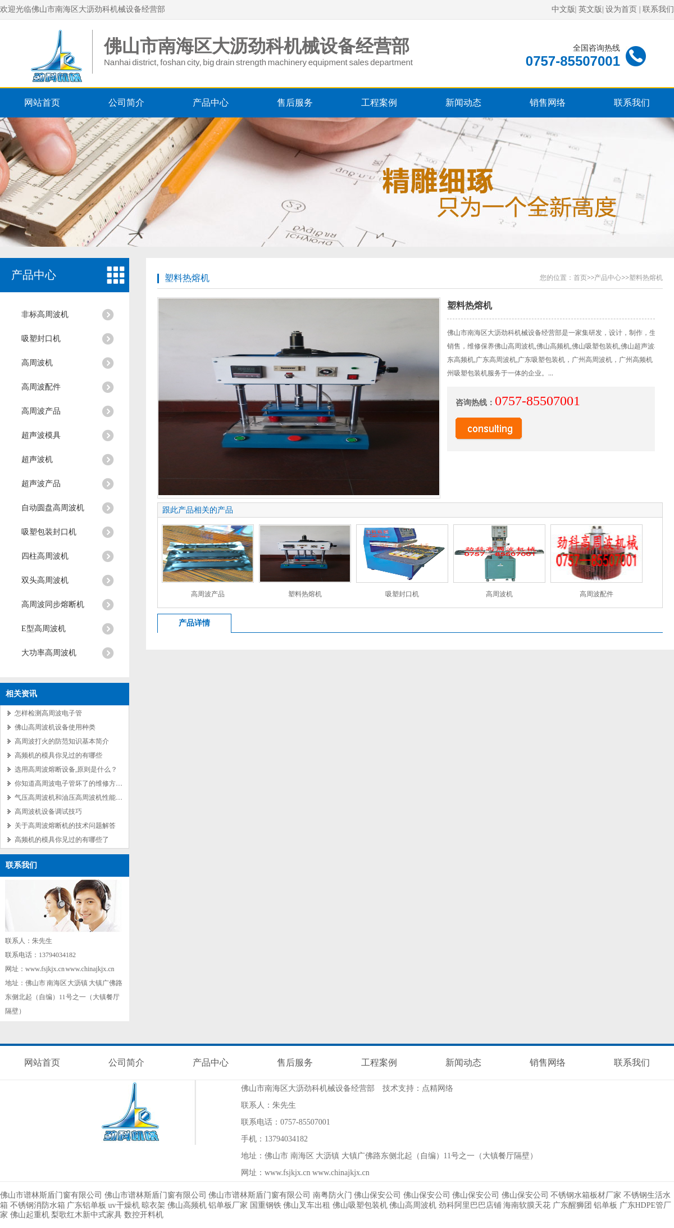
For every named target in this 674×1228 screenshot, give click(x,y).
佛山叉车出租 (306, 1205)
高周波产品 (41, 411)
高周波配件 (41, 387)
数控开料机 (143, 1215)
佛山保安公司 (377, 1195)
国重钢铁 (265, 1205)
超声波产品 (41, 483)
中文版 (563, 9)
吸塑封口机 (41, 338)
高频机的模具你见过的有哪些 (58, 755)
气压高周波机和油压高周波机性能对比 (72, 797)
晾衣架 (153, 1205)
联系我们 (658, 9)
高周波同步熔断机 (52, 604)
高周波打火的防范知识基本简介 (62, 741)
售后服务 (295, 102)
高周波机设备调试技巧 (48, 811)
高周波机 (37, 363)
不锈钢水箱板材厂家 (585, 1195)
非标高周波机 (45, 314)
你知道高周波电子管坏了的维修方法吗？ (75, 783)
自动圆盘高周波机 (52, 508)
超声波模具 (41, 435)
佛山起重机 (29, 1215)
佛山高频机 (187, 1205)
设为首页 (621, 9)
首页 (580, 278)
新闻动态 (463, 102)
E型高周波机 (43, 628)
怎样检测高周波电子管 (48, 713)
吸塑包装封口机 (48, 532)
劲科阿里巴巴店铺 (470, 1205)
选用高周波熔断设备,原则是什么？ (66, 769)
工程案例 (379, 102)
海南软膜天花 (526, 1205)
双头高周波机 (45, 580)
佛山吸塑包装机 (360, 1205)
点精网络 (437, 1088)
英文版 (590, 9)
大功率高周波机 (48, 653)
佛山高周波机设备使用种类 (55, 727)
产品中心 (211, 102)
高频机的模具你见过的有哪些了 (62, 840)
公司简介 (126, 102)
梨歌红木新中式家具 (86, 1215)
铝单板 (605, 1205)
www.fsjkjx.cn (288, 1172)
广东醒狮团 (572, 1205)
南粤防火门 (332, 1195)
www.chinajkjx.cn (341, 1172)
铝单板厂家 (228, 1205)
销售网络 (548, 102)
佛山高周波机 (412, 1205)
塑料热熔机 (187, 278)
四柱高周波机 (45, 556)
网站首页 (42, 102)
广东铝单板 (86, 1205)
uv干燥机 (124, 1205)
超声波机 (37, 459)
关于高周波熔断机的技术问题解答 (65, 826)
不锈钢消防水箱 (37, 1205)
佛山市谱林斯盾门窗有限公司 (51, 1195)
